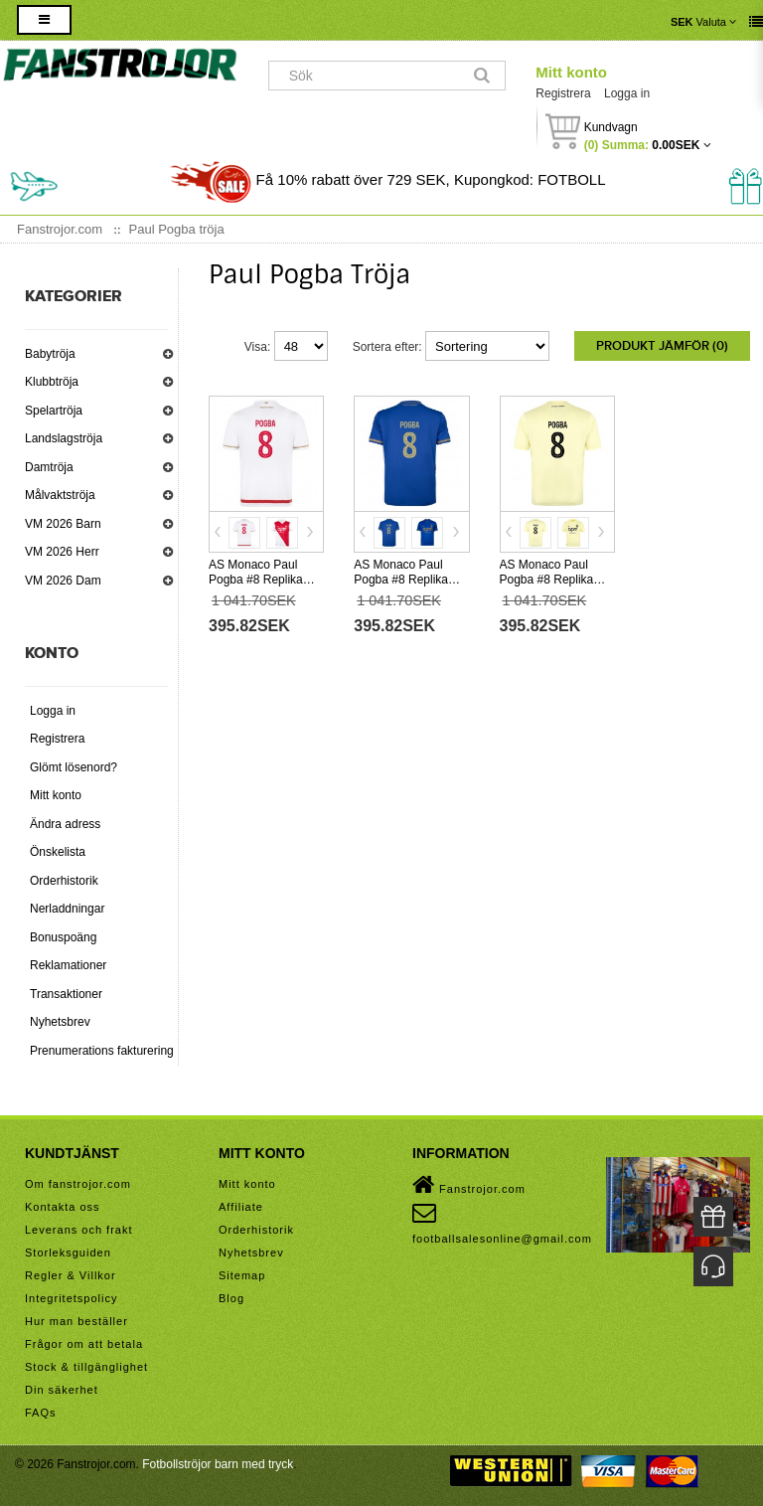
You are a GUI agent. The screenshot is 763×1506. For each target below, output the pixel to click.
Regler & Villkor (70, 1275)
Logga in (627, 93)
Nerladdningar (67, 909)
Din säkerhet (61, 1390)
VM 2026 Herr (62, 552)
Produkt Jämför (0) (662, 346)
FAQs (41, 1413)
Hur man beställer (76, 1321)
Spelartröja (53, 411)
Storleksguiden (68, 1252)
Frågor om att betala (84, 1344)
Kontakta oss (62, 1207)
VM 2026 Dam (63, 580)
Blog (231, 1298)
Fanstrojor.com (469, 1185)
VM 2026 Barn (63, 524)
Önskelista (57, 852)
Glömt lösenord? (73, 767)
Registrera (562, 93)
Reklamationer (68, 965)
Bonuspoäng (63, 937)
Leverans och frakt (79, 1230)
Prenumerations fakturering (102, 1051)
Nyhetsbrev (60, 1022)
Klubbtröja (51, 382)
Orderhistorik (64, 881)
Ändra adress (65, 824)
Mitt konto (571, 72)
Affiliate (241, 1207)
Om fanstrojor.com (78, 1184)
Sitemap (242, 1275)
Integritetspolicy (71, 1298)
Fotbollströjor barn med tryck (217, 1464)
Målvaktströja (60, 495)
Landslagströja (63, 438)
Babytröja (50, 354)
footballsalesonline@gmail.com (502, 1223)
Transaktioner (66, 994)
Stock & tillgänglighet (86, 1367)
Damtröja (49, 467)
